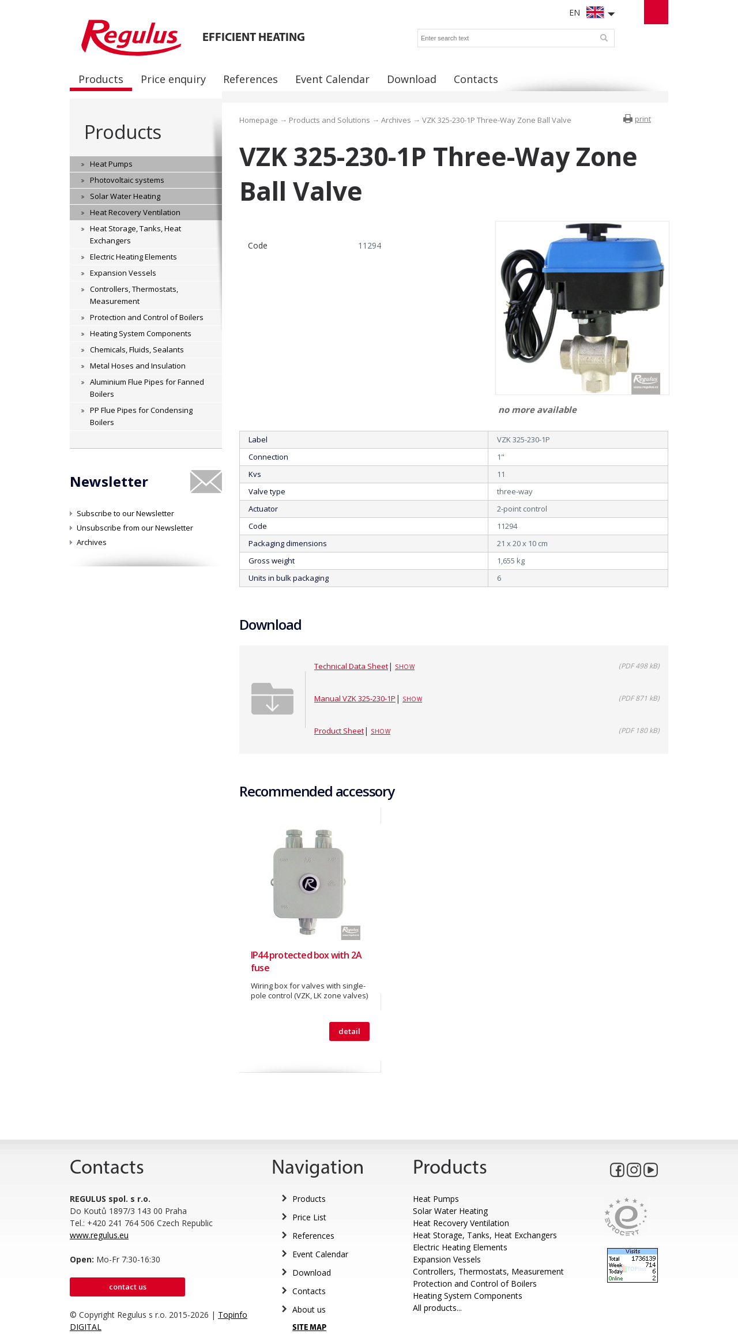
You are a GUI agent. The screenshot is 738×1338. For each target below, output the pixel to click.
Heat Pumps (436, 1198)
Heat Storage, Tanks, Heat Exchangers (485, 1235)
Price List (309, 1217)
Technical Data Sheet (351, 666)
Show (405, 667)
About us (309, 1309)
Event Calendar (320, 1254)
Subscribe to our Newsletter (125, 513)
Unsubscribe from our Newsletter (135, 528)
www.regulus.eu (99, 1235)
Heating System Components (467, 1295)
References (313, 1235)
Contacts (309, 1291)
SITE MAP (309, 1328)
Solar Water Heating (450, 1210)
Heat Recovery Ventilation (461, 1222)
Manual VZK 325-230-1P (355, 698)
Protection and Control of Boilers (475, 1283)
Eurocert (625, 1216)
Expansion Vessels (447, 1259)
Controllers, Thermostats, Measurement (488, 1271)
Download (311, 1272)
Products (122, 132)
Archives (92, 542)
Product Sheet (339, 731)
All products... (437, 1307)
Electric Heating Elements (460, 1247)
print (643, 118)
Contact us (127, 1286)
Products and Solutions (329, 120)
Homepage (258, 120)
